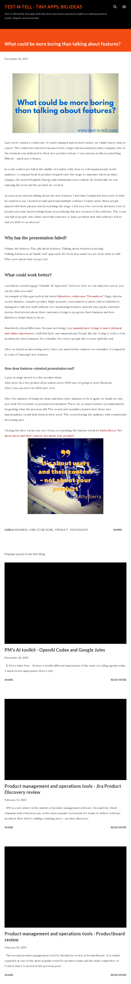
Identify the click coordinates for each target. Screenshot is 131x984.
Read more (118, 679)
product (62, 529)
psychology (79, 529)
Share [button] (117, 529)
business (21, 529)
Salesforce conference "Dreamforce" (80, 296)
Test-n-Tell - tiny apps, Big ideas (43, 6)
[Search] (115, 7)
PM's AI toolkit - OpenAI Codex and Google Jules (55, 650)
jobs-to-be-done (41, 529)
